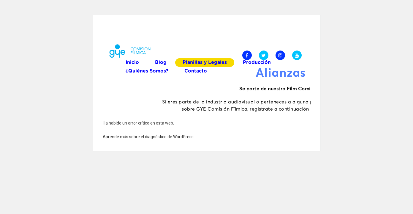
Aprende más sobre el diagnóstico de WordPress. (148, 136)
